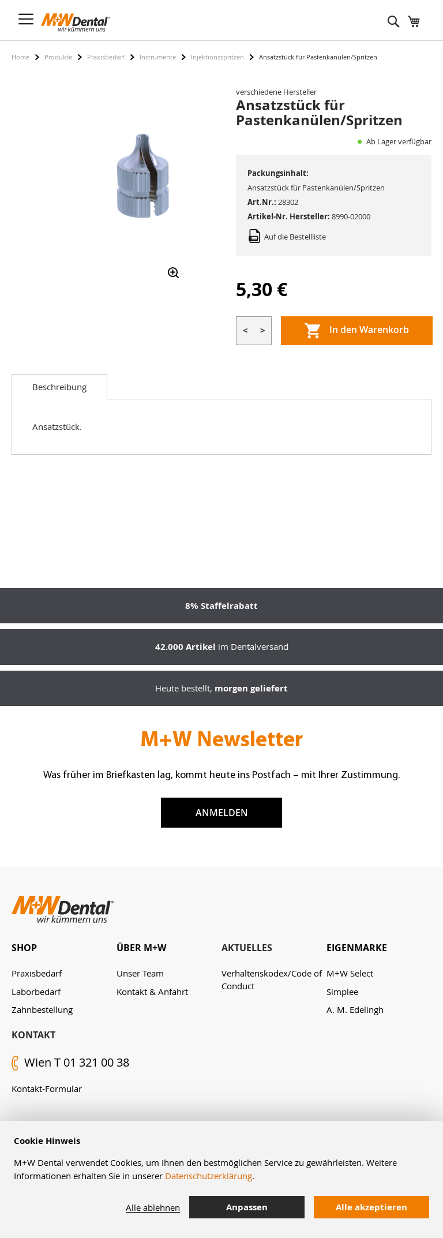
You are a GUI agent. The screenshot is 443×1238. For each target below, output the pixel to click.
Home (20, 57)
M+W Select (349, 973)
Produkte (58, 57)
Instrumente (158, 57)
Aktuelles (247, 947)
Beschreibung (59, 386)
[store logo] (75, 22)
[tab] (59, 386)
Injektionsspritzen (217, 57)
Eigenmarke (356, 947)
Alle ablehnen (153, 1207)
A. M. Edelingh (355, 1009)
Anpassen (247, 1207)
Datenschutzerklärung (208, 1175)
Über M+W (141, 947)
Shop (24, 947)
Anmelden (222, 812)
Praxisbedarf (106, 57)
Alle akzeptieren (371, 1207)
